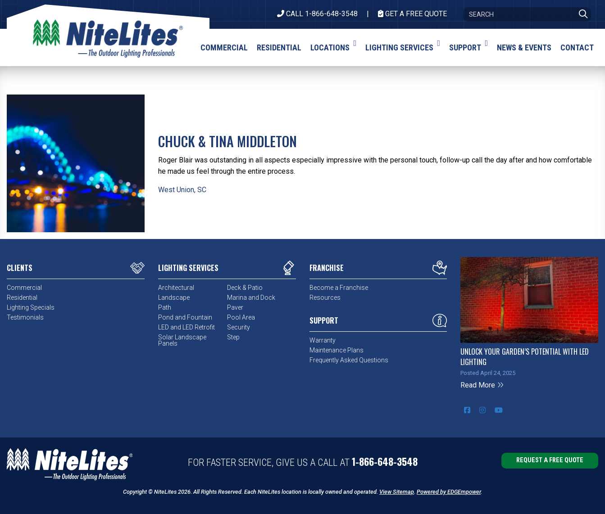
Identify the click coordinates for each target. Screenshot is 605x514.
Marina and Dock (251, 297)
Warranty (322, 340)
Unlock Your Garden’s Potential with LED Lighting (524, 356)
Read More (482, 385)
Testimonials (25, 317)
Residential (22, 297)
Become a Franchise (338, 287)
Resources (325, 297)
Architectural (176, 287)
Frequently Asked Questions (348, 360)
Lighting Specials (31, 307)
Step (233, 337)
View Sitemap (396, 491)
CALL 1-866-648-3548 (317, 13)
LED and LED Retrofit (186, 327)
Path (164, 307)
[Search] (527, 14)
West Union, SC (182, 189)
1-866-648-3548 (385, 461)
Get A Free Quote (412, 13)
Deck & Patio (245, 287)
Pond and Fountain (185, 317)
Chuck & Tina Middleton (227, 141)
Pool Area (241, 317)
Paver (235, 307)
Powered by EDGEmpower (449, 491)
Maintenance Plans (336, 350)
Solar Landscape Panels (182, 340)
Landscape (174, 297)
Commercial (24, 287)
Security (238, 327)
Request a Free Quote (549, 460)
